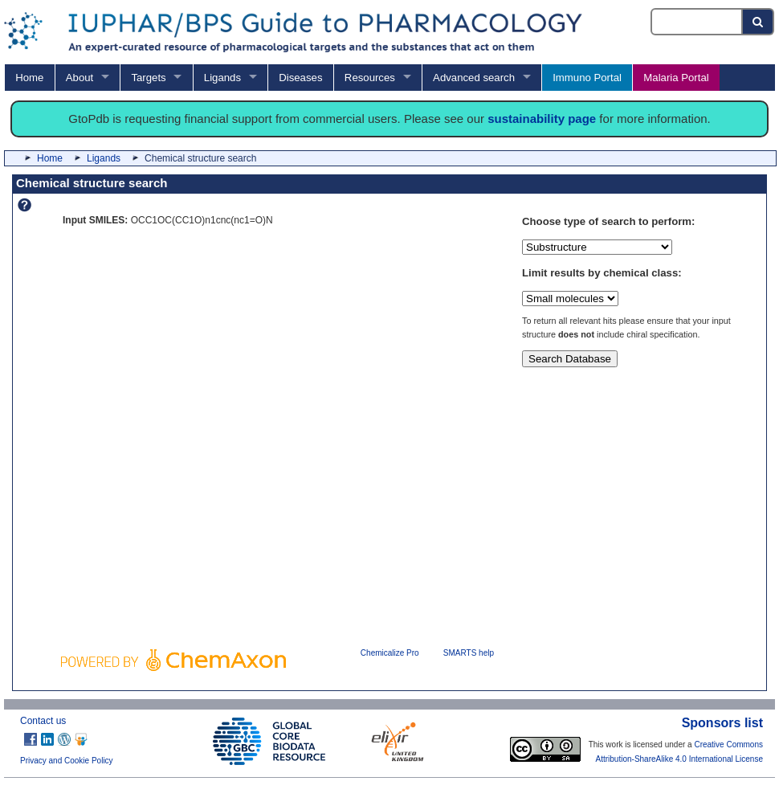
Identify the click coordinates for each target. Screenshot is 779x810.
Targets (148, 78)
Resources (370, 78)
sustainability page (541, 118)
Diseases (300, 78)
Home (29, 78)
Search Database (569, 359)
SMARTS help (468, 652)
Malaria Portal (675, 78)
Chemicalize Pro (390, 652)
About (79, 78)
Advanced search (474, 78)
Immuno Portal (587, 78)
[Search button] (758, 21)
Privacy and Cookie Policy (66, 760)
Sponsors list (722, 723)
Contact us (43, 720)
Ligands (222, 78)
